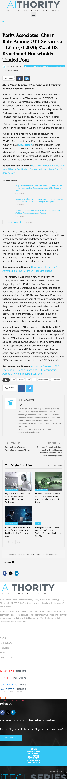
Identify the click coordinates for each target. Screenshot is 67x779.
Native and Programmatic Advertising (38, 66)
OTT (34, 379)
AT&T (13, 379)
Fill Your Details (11, 738)
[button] (33, 14)
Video (62, 66)
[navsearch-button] (3, 21)
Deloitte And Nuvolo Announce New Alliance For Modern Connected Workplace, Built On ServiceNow (33, 169)
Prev (8, 222)
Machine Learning (11, 489)
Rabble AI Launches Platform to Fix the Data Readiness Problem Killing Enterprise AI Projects (37, 211)
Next (18, 222)
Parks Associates (43, 379)
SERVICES (33, 758)
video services (56, 379)
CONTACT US (34, 762)
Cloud (38, 523)
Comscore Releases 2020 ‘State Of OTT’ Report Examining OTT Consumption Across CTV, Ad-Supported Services (30, 370)
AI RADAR (33, 756)
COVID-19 (21, 379)
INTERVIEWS (33, 751)
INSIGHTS (33, 753)
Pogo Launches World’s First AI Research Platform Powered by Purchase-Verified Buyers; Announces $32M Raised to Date (39, 187)
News (56, 66)
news (28, 379)
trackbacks (34, 554)
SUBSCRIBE (33, 760)
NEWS (33, 749)
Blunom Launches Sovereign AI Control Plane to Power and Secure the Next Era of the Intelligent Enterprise (39, 200)
